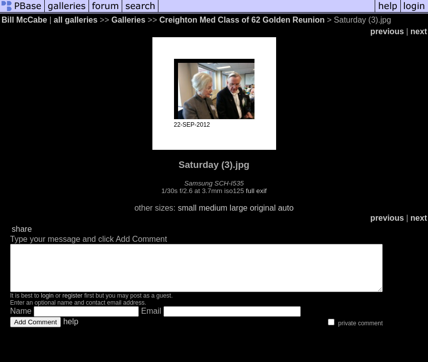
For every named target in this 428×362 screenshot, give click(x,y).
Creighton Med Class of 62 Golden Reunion (242, 20)
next (418, 31)
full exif (256, 191)
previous (387, 31)
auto (286, 208)
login (47, 304)
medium (213, 208)
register (72, 304)
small (187, 208)
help (70, 330)
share (22, 229)
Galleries (128, 20)
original (263, 208)
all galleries (76, 20)
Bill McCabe (24, 20)
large (239, 208)
